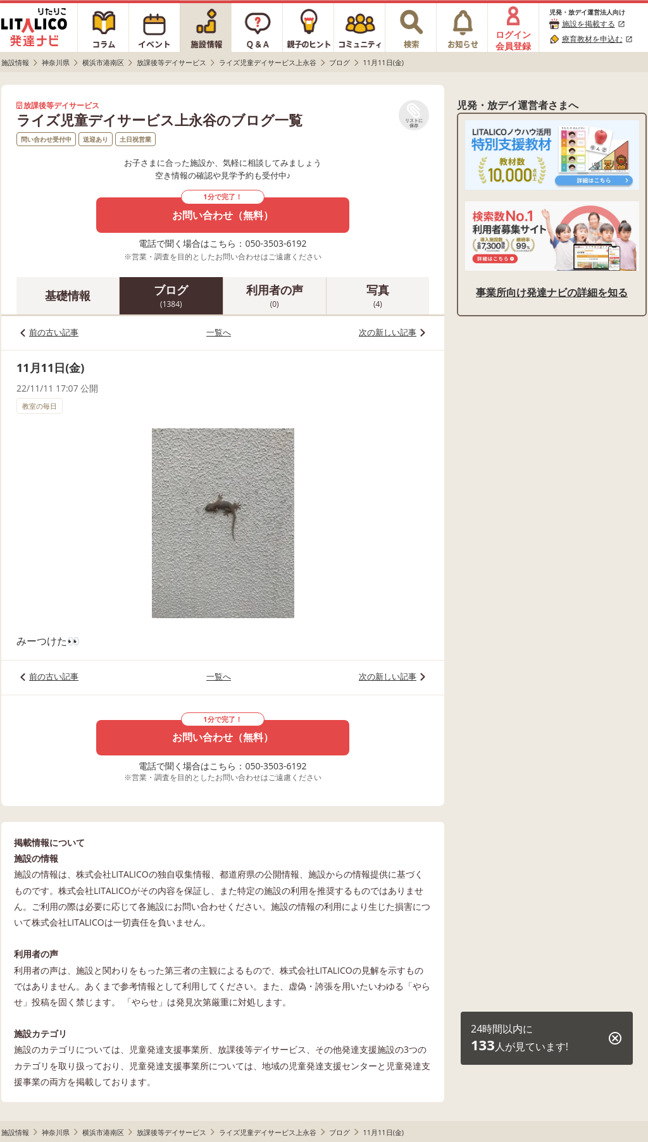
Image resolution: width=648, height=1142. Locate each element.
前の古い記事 (53, 332)
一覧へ (218, 332)
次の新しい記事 (387, 332)
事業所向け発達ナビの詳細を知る (552, 292)
